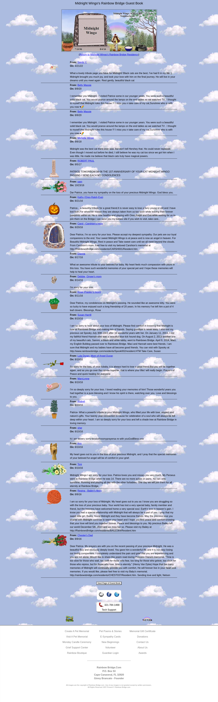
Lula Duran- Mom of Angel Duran (95, 356)
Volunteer (110, 647)
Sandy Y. (82, 62)
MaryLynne (83, 378)
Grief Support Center (77, 647)
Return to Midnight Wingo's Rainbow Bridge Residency (109, 54)
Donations (142, 636)
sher (80, 428)
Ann (79, 443)
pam (80, 181)
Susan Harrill (84, 315)
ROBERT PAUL (86, 161)
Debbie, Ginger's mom (90, 276)
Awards (143, 653)
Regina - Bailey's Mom (90, 490)
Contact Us (143, 642)
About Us (143, 647)
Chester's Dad (85, 535)
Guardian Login (110, 653)
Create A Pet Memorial (77, 631)
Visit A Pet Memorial (77, 636)
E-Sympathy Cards (110, 636)
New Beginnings (110, 642)
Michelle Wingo (86, 138)
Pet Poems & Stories (110, 631)
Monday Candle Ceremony (77, 642)
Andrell (81, 401)
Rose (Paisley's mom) (89, 292)
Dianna (81, 253)
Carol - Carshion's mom (90, 223)
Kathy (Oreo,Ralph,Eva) (90, 197)
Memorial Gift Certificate (143, 631)
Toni (79, 464)
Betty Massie (84, 85)
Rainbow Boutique (77, 653)
